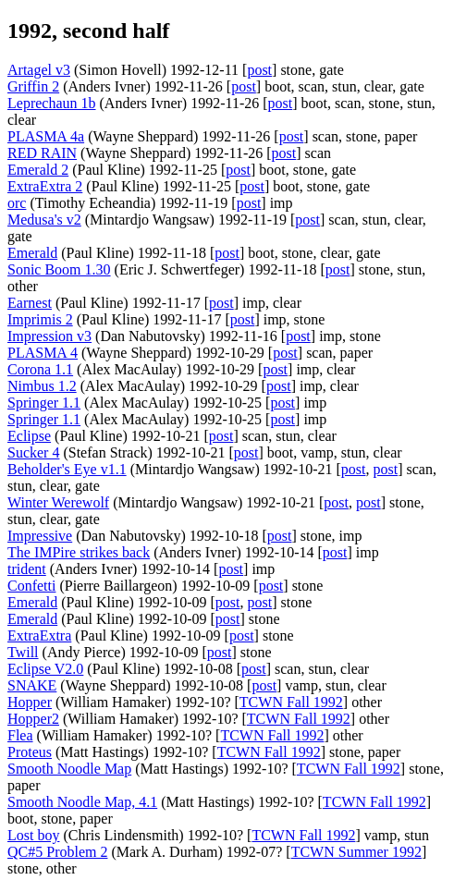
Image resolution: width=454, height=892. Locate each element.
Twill (23, 652)
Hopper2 (33, 719)
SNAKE (31, 685)
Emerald (32, 253)
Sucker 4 (33, 452)
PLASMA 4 (42, 352)
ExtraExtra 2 (44, 186)
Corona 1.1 (40, 369)
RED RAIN (42, 153)
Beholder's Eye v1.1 (67, 469)
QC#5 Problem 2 (57, 852)
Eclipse (29, 436)
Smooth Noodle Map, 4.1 (82, 802)
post (259, 70)
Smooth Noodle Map (69, 768)
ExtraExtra (39, 635)
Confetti (31, 585)
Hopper (29, 702)
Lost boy (33, 835)
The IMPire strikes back (78, 552)
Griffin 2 (33, 86)
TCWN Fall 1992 (291, 702)
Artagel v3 (38, 70)
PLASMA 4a (45, 136)
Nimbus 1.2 (42, 386)
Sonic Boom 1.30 (59, 269)
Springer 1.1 (43, 402)
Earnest (29, 303)
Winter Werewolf (58, 502)
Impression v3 (49, 336)
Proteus (29, 752)
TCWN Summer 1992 (356, 852)
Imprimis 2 (40, 319)
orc (16, 203)
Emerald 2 (37, 169)
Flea (20, 735)
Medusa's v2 (44, 219)
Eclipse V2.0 (45, 669)
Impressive (39, 536)
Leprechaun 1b (51, 103)
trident (26, 569)
